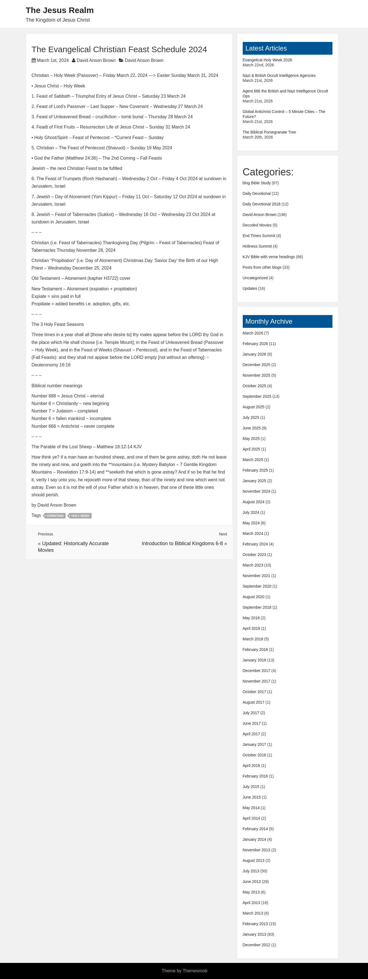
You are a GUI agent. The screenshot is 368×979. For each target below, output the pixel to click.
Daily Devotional (257, 193)
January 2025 (254, 481)
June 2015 (252, 797)
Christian (55, 515)
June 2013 (252, 881)
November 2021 (257, 575)
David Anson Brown (96, 60)
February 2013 (255, 924)
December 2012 (257, 945)
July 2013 (251, 871)
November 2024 (257, 491)
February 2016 (255, 776)
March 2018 (253, 639)
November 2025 (257, 375)
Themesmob (195, 970)
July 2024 (251, 512)
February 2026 (255, 343)
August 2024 (254, 502)
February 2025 (255, 470)
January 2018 (254, 660)
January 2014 (254, 839)
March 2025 (253, 459)
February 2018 (255, 649)
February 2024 (255, 544)
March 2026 (253, 333)
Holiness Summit (257, 246)
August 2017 (254, 702)
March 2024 (253, 533)
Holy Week (80, 515)
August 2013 (254, 860)
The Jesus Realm (60, 10)
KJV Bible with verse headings (269, 257)
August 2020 (254, 597)
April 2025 (251, 449)
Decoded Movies (257, 225)
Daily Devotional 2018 (262, 204)
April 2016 (251, 765)
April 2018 (251, 628)
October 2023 (254, 554)
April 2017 (251, 734)
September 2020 (257, 586)
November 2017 (257, 681)
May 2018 (251, 618)
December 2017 (257, 670)
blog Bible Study (257, 183)
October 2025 (254, 386)
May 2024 (251, 523)
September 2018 (257, 607)
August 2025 (254, 407)
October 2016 (254, 755)
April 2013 (251, 902)
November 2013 (257, 850)
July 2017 (251, 713)
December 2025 (257, 365)
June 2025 (252, 428)
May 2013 (251, 892)
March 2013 (253, 913)
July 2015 (251, 786)
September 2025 (257, 396)
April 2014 (251, 818)
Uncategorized (255, 278)
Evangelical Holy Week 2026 (267, 60)
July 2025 (251, 417)
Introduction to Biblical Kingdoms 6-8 (182, 543)
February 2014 (255, 829)
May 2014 (251, 808)
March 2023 (253, 565)
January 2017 (254, 744)
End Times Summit (259, 235)
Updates (250, 288)
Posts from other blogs (262, 267)
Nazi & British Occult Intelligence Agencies (279, 75)
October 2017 (254, 691)
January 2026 (254, 354)
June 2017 (252, 723)
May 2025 (251, 438)
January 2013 (254, 934)
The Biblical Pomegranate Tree (269, 132)
